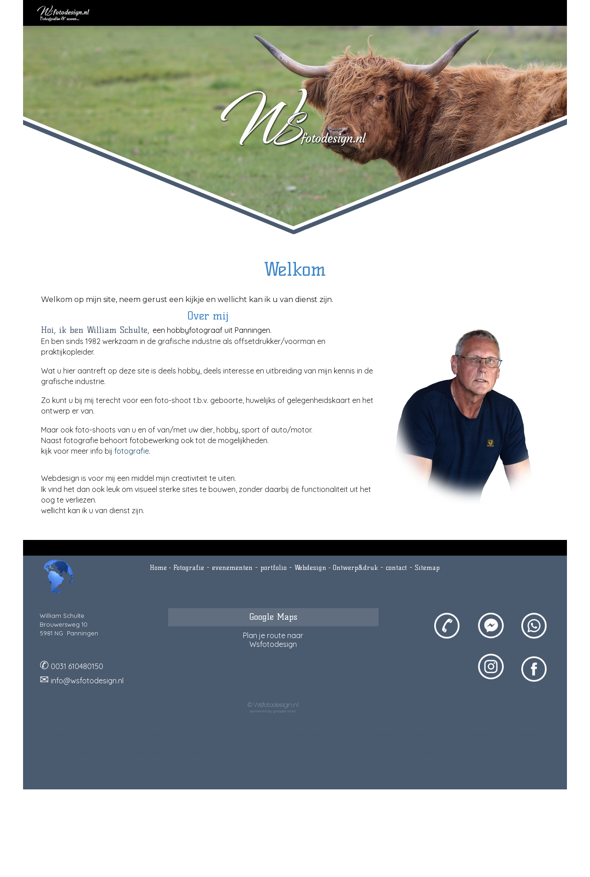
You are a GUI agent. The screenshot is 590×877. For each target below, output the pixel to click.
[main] (295, 269)
